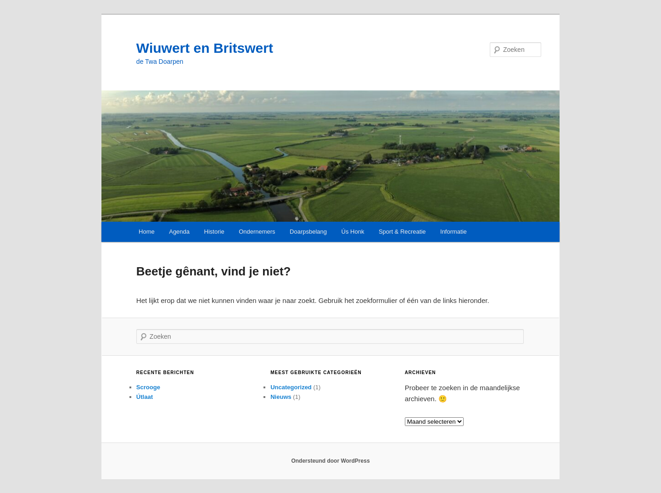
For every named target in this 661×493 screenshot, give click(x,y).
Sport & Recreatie (402, 231)
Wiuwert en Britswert (204, 48)
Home (147, 231)
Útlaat (144, 396)
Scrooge (148, 387)
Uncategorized (291, 387)
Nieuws (280, 396)
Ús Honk (353, 231)
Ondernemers (257, 231)
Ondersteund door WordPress (330, 461)
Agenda (179, 231)
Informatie (453, 231)
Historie (214, 231)
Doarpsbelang (308, 231)
